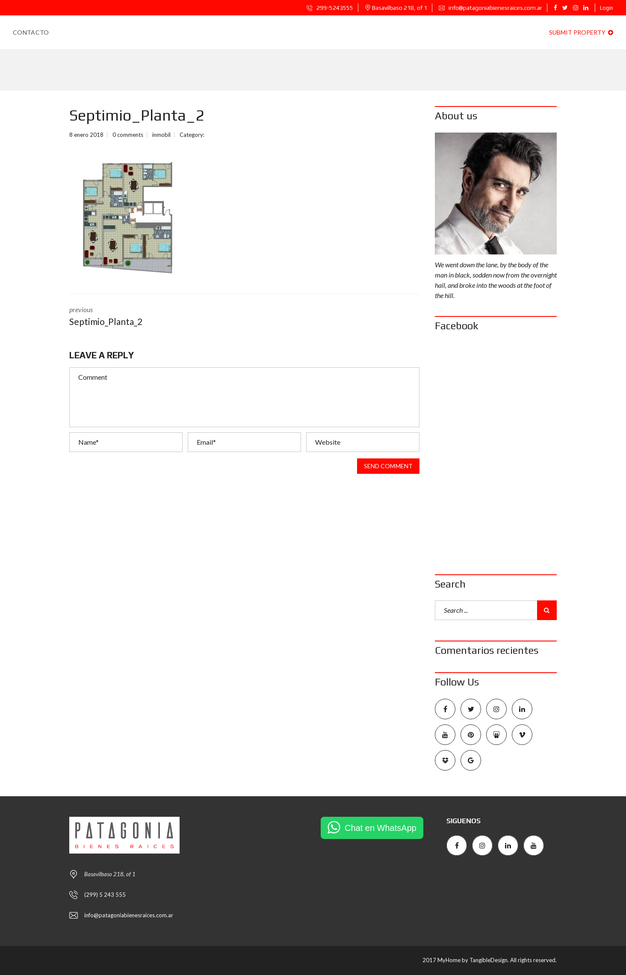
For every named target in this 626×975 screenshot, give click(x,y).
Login (606, 8)
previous (150, 316)
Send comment (388, 466)
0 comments (127, 134)
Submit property (581, 32)
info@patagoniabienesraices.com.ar (490, 7)
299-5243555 (330, 7)
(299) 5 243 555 (105, 894)
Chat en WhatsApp (380, 828)
